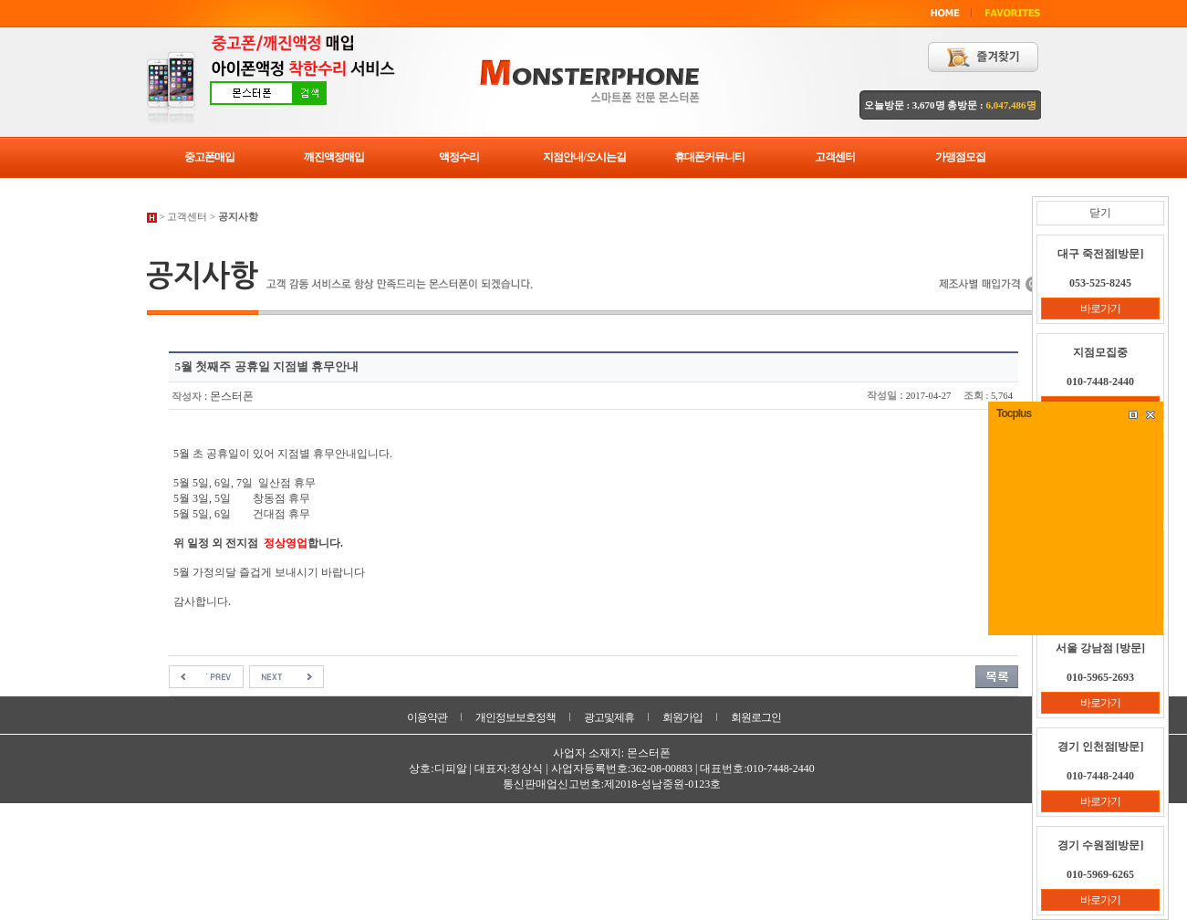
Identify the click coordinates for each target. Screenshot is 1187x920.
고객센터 (835, 157)
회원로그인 (756, 717)
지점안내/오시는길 (584, 157)
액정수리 (459, 157)
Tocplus (1013, 413)
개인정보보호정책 (515, 717)
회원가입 (682, 717)
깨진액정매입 (334, 157)
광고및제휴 (609, 717)
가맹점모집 (960, 157)
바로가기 (1100, 308)
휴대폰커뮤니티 (709, 157)
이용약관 (427, 717)
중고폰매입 (209, 157)
